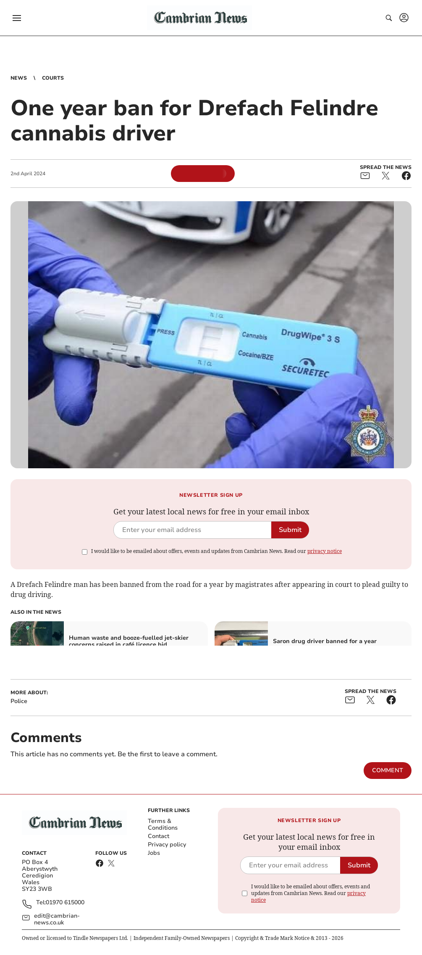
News (18, 78)
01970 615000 (65, 902)
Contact (158, 836)
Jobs (154, 853)
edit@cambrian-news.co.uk (57, 919)
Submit (290, 530)
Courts (53, 78)
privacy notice (324, 551)
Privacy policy (167, 845)
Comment (387, 770)
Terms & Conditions (163, 824)
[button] (17, 18)
